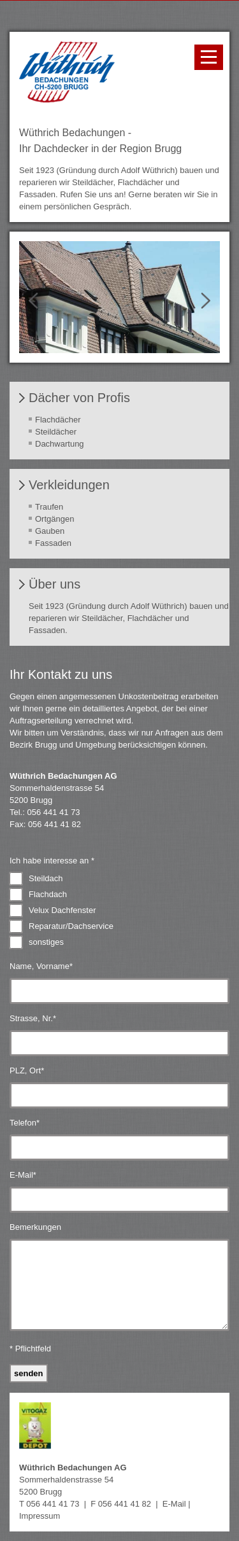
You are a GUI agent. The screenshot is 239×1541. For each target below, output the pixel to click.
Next (200, 300)
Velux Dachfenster (62, 910)
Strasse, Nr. (33, 1018)
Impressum (39, 1516)
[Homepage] (67, 99)
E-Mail (23, 1175)
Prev (38, 300)
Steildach (45, 878)
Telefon (25, 1122)
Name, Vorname (41, 966)
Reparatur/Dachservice (71, 926)
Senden (28, 1373)
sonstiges (46, 942)
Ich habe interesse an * (52, 860)
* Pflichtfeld (30, 1348)
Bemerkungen (35, 1227)
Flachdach (48, 894)
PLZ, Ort (27, 1070)
